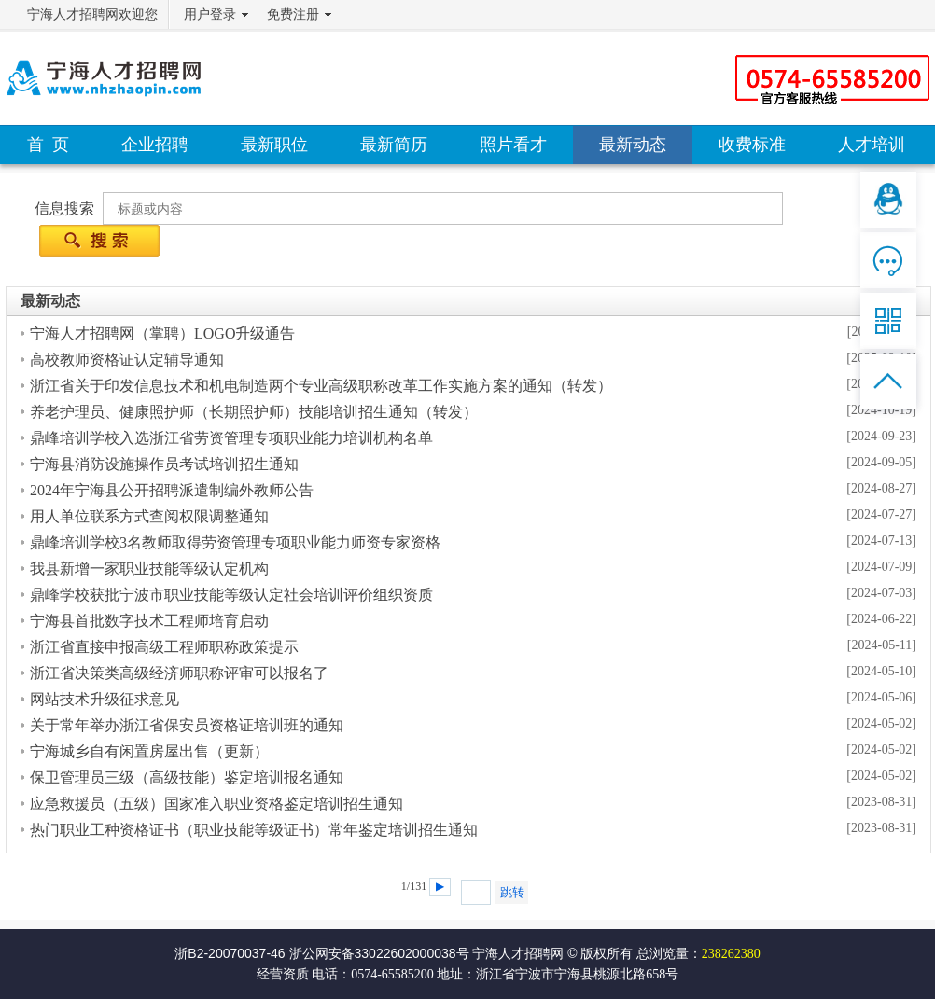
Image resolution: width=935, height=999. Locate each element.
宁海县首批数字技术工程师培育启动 (149, 621)
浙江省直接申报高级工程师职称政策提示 (164, 647)
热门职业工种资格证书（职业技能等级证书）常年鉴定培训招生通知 (254, 830)
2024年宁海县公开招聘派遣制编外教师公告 (172, 490)
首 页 (48, 144)
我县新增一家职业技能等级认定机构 (149, 568)
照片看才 (513, 144)
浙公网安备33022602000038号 (379, 953)
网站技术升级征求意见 (104, 699)
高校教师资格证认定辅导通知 (127, 360)
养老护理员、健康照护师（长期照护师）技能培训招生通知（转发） (254, 412)
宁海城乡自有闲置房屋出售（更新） (149, 751)
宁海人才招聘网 (518, 953)
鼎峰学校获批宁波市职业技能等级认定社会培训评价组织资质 (231, 595)
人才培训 (871, 144)
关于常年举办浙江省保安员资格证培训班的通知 (186, 725)
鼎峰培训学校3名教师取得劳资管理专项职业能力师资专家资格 (235, 542)
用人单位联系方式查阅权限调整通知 (149, 516)
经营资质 (283, 974)
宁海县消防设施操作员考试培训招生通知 (164, 464)
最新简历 (393, 144)
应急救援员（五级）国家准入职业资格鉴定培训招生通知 (216, 804)
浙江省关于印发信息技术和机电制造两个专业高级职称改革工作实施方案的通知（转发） (321, 386)
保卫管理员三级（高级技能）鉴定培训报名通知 (186, 777)
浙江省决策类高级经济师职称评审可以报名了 (179, 673)
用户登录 (210, 14)
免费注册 (293, 14)
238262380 (731, 954)
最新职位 (274, 144)
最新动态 (632, 144)
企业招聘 (154, 144)
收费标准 (752, 144)
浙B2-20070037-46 (229, 953)
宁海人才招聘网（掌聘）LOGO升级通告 (162, 333)
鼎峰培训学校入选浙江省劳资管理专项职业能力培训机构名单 (231, 438)
